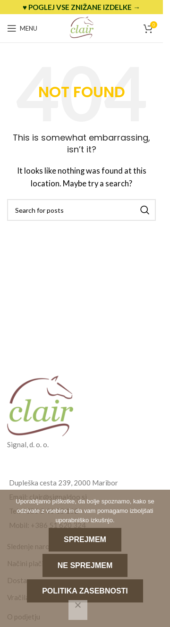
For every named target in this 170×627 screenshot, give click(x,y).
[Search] (81, 210)
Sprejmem (85, 539)
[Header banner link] (81, 7)
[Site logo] (82, 27)
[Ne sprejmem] (77, 610)
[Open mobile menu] (22, 28)
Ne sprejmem (85, 565)
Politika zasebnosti (85, 591)
